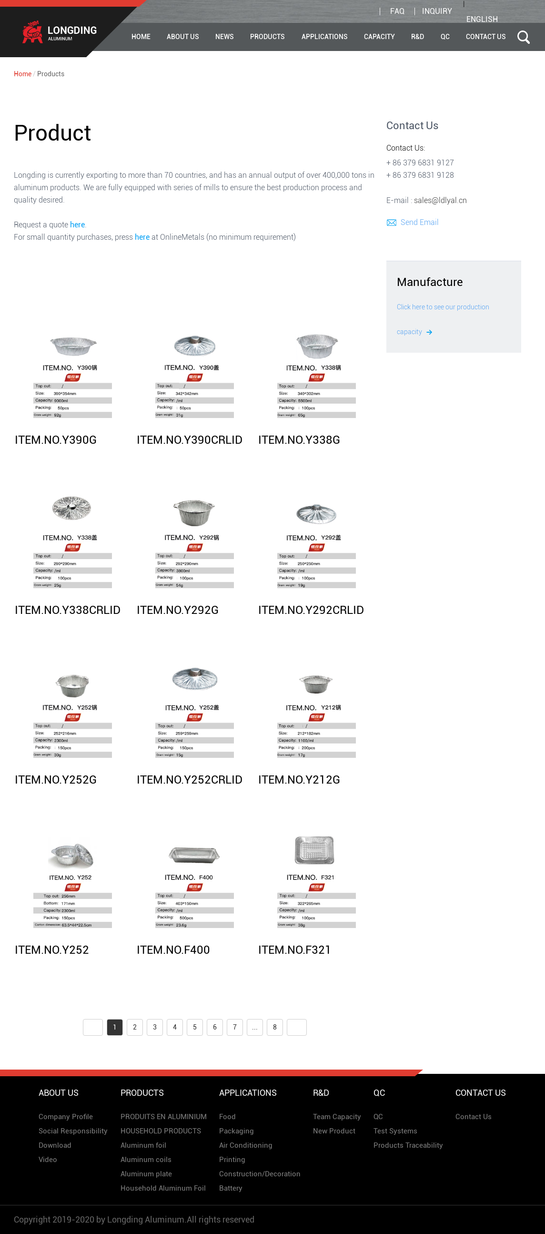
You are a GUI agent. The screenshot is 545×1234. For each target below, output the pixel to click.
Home (141, 37)
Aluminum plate (146, 1174)
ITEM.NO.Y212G (299, 779)
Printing (232, 1159)
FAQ (397, 11)
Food (227, 1116)
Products (267, 37)
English (482, 19)
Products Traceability (408, 1145)
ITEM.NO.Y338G (299, 440)
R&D (417, 37)
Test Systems (395, 1131)
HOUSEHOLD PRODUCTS (161, 1131)
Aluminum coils (146, 1159)
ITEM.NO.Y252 (52, 950)
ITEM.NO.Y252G (56, 779)
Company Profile (66, 1116)
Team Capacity (337, 1116)
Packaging (236, 1131)
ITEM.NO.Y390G (56, 440)
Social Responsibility (73, 1131)
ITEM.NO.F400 (173, 950)
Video (48, 1159)
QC (445, 37)
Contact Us (486, 37)
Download (55, 1145)
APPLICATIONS (325, 37)
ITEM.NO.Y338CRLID (68, 610)
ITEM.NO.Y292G (178, 610)
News (224, 37)
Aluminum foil (143, 1145)
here (77, 224)
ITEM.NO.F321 (295, 950)
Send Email (420, 222)
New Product (334, 1131)
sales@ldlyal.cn (440, 200)
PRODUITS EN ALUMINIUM (164, 1116)
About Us (183, 37)
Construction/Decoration (260, 1174)
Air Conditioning (245, 1145)
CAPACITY (379, 37)
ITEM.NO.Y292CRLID (311, 610)
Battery (230, 1188)
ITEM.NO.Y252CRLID (189, 779)
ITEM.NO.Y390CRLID (189, 440)
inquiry (437, 11)
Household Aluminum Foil (163, 1188)
